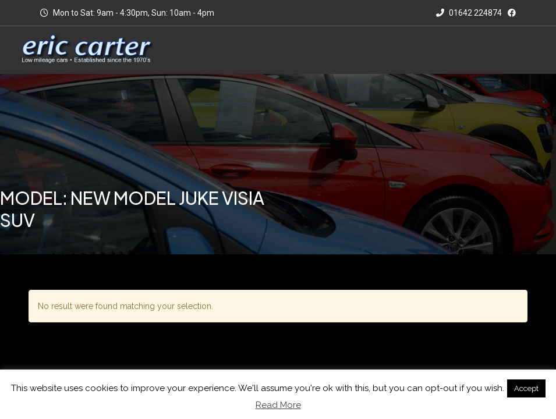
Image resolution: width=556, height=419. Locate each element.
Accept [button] (526, 388)
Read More (278, 405)
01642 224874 (469, 12)
